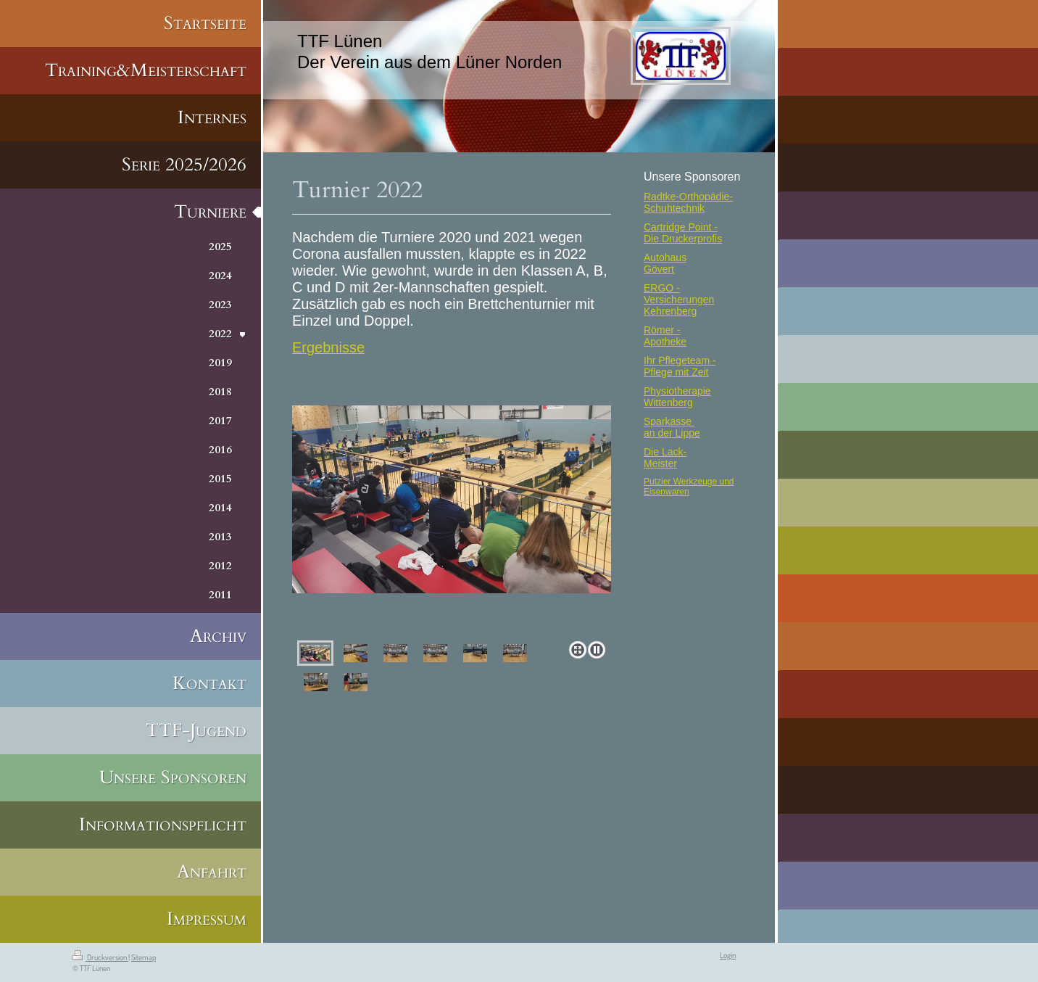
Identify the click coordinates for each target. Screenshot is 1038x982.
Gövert (659, 269)
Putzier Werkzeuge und (689, 481)
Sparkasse (669, 421)
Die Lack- (665, 452)
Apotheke (665, 341)
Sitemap (143, 957)
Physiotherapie (677, 391)
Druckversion (100, 957)
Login (728, 955)
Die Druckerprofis (683, 238)
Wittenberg (668, 402)
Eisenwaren (666, 492)
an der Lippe (672, 433)
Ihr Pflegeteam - (680, 360)
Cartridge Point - (681, 227)
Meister (660, 463)
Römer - (662, 330)
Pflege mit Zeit (676, 372)
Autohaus (665, 257)
